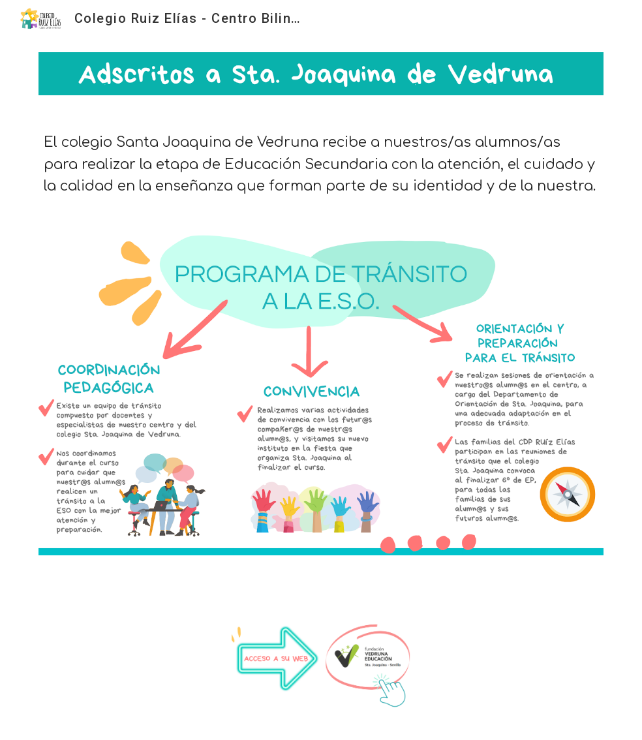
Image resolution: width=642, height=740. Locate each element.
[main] (321, 164)
